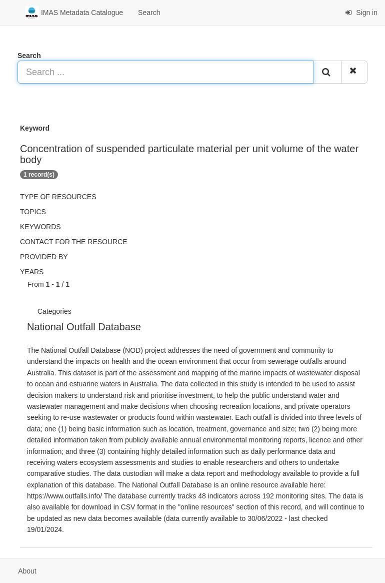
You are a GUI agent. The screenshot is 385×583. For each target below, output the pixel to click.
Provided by (44, 257)
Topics (33, 212)
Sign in (361, 13)
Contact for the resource (74, 242)
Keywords (40, 227)
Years (32, 272)
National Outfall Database (84, 326)
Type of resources (58, 197)
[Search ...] (166, 72)
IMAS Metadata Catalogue (74, 13)
